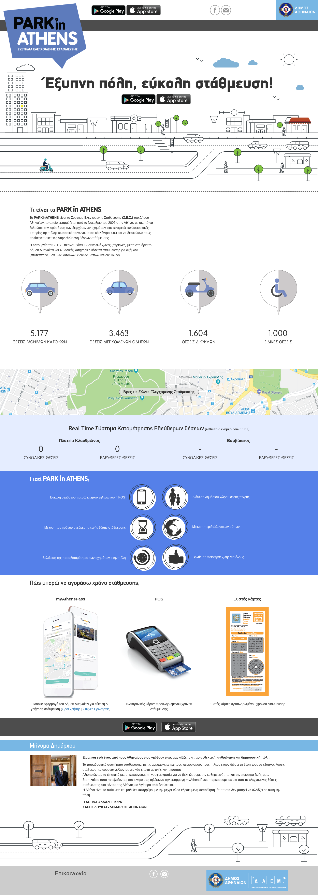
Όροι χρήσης (71, 709)
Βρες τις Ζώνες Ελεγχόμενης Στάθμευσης (158, 392)
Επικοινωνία (70, 873)
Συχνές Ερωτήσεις (96, 709)
